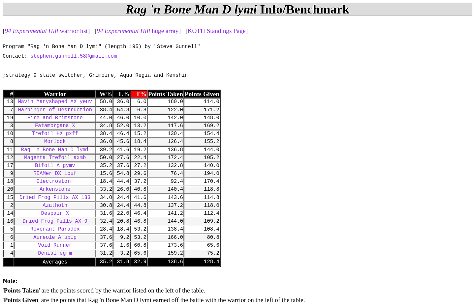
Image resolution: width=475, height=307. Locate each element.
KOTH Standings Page (217, 30)
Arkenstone (55, 189)
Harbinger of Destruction (55, 110)
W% (106, 94)
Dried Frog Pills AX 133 (54, 197)
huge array (137, 30)
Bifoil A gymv (55, 165)
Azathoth (55, 205)
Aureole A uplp (55, 237)
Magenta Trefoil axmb (55, 157)
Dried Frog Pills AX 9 (54, 221)
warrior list (46, 30)
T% (141, 94)
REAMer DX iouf (55, 173)
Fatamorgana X (55, 125)
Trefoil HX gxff (55, 133)
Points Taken (165, 94)
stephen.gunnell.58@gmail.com (73, 56)
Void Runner (55, 245)
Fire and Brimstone (55, 118)
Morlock (55, 141)
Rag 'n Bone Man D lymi (55, 150)
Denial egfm (55, 253)
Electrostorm (55, 181)
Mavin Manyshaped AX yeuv (55, 101)
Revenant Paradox (55, 229)
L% (124, 94)
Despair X (55, 213)
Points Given (202, 94)
